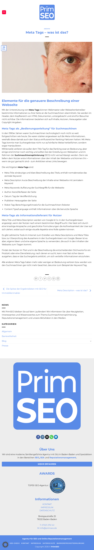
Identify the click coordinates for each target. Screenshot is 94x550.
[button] (4, 12)
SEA (42, 457)
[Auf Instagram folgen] (43, 437)
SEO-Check (15, 543)
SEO (37, 457)
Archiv (47, 29)
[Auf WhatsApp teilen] (36, 279)
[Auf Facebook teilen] (40, 279)
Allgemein (7, 331)
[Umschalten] (90, 341)
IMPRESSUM (47, 507)
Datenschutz (49, 543)
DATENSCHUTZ (47, 510)
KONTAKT (47, 504)
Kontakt (25, 543)
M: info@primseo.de (47, 528)
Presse (5, 346)
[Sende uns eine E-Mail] (47, 437)
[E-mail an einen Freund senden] (49, 279)
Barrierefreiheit (9, 336)
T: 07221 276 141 (47, 525)
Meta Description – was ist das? (74, 290)
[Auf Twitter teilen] (45, 279)
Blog (4, 341)
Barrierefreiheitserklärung (70, 543)
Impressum (36, 543)
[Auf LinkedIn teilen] (58, 279)
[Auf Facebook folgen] (38, 437)
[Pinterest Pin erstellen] (54, 279)
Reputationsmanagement (62, 457)
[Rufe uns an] (51, 437)
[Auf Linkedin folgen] (56, 437)
